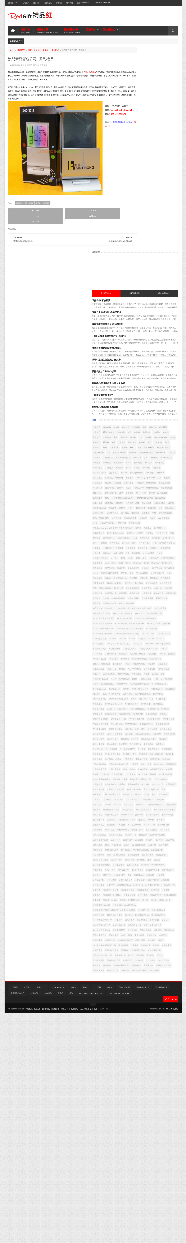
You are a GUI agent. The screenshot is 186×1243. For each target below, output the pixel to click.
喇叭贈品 (144, 694)
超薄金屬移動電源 (135, 1101)
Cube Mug (132, 314)
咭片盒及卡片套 (134, 359)
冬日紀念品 (166, 273)
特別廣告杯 (159, 930)
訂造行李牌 (167, 1066)
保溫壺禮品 (166, 644)
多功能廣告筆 (165, 414)
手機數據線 (167, 434)
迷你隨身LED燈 (154, 1117)
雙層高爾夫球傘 (145, 1167)
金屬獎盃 (142, 515)
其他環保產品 (144, 659)
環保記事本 (133, 956)
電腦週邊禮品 (148, 530)
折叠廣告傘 (133, 820)
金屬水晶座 (133, 1142)
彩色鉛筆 (144, 790)
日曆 (158, 454)
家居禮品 (132, 258)
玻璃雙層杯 (133, 940)
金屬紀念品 (133, 1147)
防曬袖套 (144, 525)
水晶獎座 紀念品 (157, 890)
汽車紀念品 (143, 900)
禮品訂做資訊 (134, 233)
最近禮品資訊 (135, 89)
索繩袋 (160, 1006)
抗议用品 (154, 815)
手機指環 (148, 810)
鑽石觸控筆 (133, 525)
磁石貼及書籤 (146, 324)
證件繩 (162, 1076)
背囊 (167, 339)
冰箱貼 (161, 409)
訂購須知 (91, 28)
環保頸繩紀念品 (147, 956)
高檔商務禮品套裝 (135, 1192)
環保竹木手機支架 (164, 464)
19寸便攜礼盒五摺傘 (152, 548)
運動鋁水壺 (157, 1132)
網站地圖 (59, 3)
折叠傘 (164, 815)
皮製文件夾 (151, 966)
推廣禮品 (21, 49)
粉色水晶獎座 (140, 996)
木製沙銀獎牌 (146, 870)
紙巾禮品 (144, 1006)
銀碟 (157, 248)
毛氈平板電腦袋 (153, 459)
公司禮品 (171, 223)
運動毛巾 (150, 288)
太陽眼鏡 (158, 719)
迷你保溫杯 (145, 1111)
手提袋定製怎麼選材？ (138, 191)
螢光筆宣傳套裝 (155, 490)
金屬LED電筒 (161, 1137)
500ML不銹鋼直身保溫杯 (164, 578)
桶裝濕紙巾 (133, 880)
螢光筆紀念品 (168, 1026)
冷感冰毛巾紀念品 (135, 669)
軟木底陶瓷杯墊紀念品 (153, 1106)
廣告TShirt (41, 1218)
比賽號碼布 (139, 459)
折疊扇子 (167, 439)
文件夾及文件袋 (155, 298)
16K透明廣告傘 (134, 548)
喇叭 (144, 414)
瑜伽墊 (143, 940)
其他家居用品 (152, 404)
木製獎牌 (163, 319)
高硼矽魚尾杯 (152, 1197)
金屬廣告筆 (161, 510)
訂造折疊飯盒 (134, 1061)
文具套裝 (132, 845)
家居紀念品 (149, 359)
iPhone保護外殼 (158, 609)
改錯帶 (159, 840)
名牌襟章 (167, 354)
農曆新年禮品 (134, 505)
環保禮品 (132, 243)
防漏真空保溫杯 (151, 379)
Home (12, 49)
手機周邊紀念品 (134, 810)
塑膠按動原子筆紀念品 (153, 704)
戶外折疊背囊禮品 (135, 800)
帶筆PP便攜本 (166, 749)
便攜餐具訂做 (146, 394)
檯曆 (130, 459)
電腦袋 (151, 329)
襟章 (130, 1031)
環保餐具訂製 (134, 961)
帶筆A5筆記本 (152, 749)
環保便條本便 (134, 946)
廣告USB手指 (133, 424)
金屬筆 (143, 329)
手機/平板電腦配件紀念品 (139, 434)
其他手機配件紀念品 (136, 409)
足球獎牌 (150, 500)
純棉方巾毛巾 (166, 1001)
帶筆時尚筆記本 (134, 754)
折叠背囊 (132, 439)
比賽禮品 (167, 885)
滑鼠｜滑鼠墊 (34, 49)
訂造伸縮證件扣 (147, 1051)
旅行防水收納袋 (143, 850)
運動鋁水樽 (153, 344)
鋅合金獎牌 (155, 520)
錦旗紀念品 (167, 520)
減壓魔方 (162, 905)
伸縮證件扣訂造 (165, 629)
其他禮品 (152, 409)
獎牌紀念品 (133, 324)
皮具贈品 (156, 474)
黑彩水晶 (132, 1202)
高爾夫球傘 (162, 329)
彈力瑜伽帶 (133, 790)
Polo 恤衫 (157, 303)
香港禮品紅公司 (161, 1218)
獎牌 (149, 243)
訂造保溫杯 (170, 369)
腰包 (130, 1021)
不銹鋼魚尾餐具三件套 (137, 619)
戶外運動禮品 (162, 800)
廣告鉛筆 (150, 785)
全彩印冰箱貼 (150, 654)
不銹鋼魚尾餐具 (165, 614)
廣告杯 (141, 238)
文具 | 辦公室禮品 (135, 454)
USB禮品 (165, 248)
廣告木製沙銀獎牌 (164, 770)
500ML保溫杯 (163, 583)
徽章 (140, 429)
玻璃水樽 (150, 935)
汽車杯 (168, 895)
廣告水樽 (132, 298)
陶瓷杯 (156, 243)
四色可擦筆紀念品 (148, 699)
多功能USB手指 (141, 268)
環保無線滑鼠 (134, 951)
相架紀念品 (133, 976)
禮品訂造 (138, 228)
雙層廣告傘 (145, 1162)
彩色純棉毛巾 (162, 359)
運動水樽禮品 (168, 505)
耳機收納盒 (159, 1016)
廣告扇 (153, 424)
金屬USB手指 (133, 283)
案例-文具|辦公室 (152, 875)
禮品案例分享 (72, 29)
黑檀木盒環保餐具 (146, 1202)
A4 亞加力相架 (134, 594)
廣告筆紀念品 (134, 780)
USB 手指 (156, 604)
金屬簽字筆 (167, 1142)
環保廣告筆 (147, 946)
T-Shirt (131, 248)
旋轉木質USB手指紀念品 (156, 855)
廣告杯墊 (132, 775)
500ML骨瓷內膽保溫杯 (137, 588)
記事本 (131, 1076)
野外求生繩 (149, 1137)
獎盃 (167, 253)
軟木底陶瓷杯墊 (134, 1106)
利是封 (159, 314)
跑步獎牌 (150, 1101)
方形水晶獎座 (144, 845)
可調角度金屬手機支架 (166, 679)
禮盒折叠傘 (133, 986)
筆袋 (130, 485)
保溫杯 (141, 243)
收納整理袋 (133, 840)
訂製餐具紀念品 (159, 1046)
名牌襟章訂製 (168, 684)
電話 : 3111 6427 (83, 3)
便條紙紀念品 (134, 334)
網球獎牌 (132, 1016)
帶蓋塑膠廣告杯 (151, 754)
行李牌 (131, 344)
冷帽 (159, 664)
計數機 (169, 1071)
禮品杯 (149, 248)
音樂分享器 (149, 1182)
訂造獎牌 (132, 1066)
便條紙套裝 (167, 639)
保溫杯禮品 (145, 354)
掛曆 (130, 449)
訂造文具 (146, 1061)
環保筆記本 (156, 469)
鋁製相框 (132, 1152)
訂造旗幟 (156, 1061)
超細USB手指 (133, 1081)
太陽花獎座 (169, 719)
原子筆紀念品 (154, 674)
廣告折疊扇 (163, 424)
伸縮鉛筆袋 (133, 634)
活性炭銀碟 (151, 905)
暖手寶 (131, 865)
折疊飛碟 (170, 825)
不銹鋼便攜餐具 (134, 614)
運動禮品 (170, 374)
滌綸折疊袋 (133, 910)
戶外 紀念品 (143, 795)
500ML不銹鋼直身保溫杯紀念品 (141, 583)
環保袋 (131, 288)
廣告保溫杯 (133, 764)
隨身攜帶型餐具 (165, 525)
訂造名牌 (132, 1056)
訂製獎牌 (168, 490)
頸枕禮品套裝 (146, 1187)
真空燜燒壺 (151, 976)
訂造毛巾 (167, 1061)
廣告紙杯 (132, 429)
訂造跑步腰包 (134, 1071)
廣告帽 (131, 319)
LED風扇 (131, 599)
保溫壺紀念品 (134, 649)
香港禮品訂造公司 (17, 1224)
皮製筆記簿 (163, 966)
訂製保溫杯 (146, 1036)
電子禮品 (132, 1177)
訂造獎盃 (142, 1066)
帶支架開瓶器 (168, 744)
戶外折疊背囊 (157, 795)
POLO (167, 258)
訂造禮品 (132, 223)
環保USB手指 (170, 940)
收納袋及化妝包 (147, 840)
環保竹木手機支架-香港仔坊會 (142, 108)
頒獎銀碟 (160, 1182)
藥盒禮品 (146, 1026)
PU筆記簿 (172, 384)
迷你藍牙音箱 (148, 505)
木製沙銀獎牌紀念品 (163, 870)
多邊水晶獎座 (146, 719)
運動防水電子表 (134, 1137)
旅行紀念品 (133, 293)
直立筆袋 (163, 971)
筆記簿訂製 (159, 324)
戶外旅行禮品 (150, 429)
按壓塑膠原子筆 (134, 835)
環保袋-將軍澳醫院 (136, 96)
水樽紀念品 (157, 895)
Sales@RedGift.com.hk (102, 3)
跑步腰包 (160, 500)
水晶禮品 (154, 293)
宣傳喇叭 (164, 724)
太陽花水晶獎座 (134, 419)
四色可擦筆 (133, 699)
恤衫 (130, 263)
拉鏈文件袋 (146, 830)
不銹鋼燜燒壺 (150, 614)
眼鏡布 (162, 976)
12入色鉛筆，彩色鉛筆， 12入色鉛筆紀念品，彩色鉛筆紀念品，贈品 (152, 542)
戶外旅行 (140, 319)
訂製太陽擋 (133, 1041)
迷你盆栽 (168, 1111)
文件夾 (168, 840)
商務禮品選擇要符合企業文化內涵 (143, 179)
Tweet (19, 209)
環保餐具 (154, 273)
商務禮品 (140, 248)
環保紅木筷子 (148, 951)
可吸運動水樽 (148, 679)
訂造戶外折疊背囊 (146, 1056)
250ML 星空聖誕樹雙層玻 (138, 563)
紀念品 (151, 223)
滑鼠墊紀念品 (152, 910)
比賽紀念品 (167, 283)
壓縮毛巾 (132, 709)
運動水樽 (165, 308)
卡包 (144, 674)
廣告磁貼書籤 (158, 775)
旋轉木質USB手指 (135, 855)
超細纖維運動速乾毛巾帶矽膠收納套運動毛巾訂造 (149, 1091)
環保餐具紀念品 (163, 956)
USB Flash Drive (168, 243)
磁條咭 (143, 479)
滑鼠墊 (166, 364)
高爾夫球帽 (163, 1192)
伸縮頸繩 (144, 634)
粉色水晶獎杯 (154, 996)
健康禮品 (156, 354)
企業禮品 (159, 228)
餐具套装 (132, 535)
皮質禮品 (132, 971)
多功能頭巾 (169, 714)
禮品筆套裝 (159, 981)
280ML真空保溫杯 (159, 563)
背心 (149, 253)
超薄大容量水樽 (148, 1096)
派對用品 (144, 308)
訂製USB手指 (133, 1036)
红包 (161, 369)
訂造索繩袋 (153, 495)
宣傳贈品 (158, 734)
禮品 (154, 233)
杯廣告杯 (138, 875)
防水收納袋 (133, 1157)
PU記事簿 (160, 599)
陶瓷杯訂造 (155, 1157)
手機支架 (156, 434)
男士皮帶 (146, 961)
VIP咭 (152, 389)
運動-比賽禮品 (154, 1127)
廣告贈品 (55, 49)
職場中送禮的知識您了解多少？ (142, 155)
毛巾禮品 (132, 890)
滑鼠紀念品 (133, 920)
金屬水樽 (132, 515)
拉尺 (136, 830)
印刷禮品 (170, 409)
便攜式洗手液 (134, 639)
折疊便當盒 (143, 439)
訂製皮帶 (146, 1046)
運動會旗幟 (167, 1127)
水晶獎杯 (146, 895)
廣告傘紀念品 (146, 764)
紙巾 (161, 339)
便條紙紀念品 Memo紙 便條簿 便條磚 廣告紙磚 (148, 399)
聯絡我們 (69, 3)
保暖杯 (131, 644)
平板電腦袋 (169, 314)
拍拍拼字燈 (158, 830)
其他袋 (151, 664)
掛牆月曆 (138, 449)
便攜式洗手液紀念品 (150, 639)
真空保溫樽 (133, 479)
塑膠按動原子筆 (134, 704)
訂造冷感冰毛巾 (163, 1051)
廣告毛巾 (150, 278)
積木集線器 (161, 986)
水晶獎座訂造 (134, 895)
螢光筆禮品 (133, 329)
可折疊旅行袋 (134, 414)
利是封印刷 (161, 334)
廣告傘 (160, 258)
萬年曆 (143, 490)
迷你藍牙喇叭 (134, 374)
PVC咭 (130, 389)
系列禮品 (167, 278)
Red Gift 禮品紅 (171, 1238)
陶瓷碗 (166, 1157)
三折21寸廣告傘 (164, 389)
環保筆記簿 (169, 469)
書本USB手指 (142, 865)
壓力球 (169, 704)
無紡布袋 (132, 925)
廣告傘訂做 (133, 273)
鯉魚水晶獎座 (166, 1197)
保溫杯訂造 (147, 649)
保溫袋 (157, 649)
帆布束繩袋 (155, 419)
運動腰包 (146, 1132)
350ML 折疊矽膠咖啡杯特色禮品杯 (142, 573)
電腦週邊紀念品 (134, 1182)
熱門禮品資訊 (152, 89)
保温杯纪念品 (142, 644)
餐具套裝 (158, 1187)
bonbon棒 (144, 609)
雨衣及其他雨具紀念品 (137, 1172)
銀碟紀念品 (143, 520)
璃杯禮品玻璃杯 (155, 940)
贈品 (130, 228)
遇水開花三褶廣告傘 (136, 1127)
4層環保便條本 (159, 384)
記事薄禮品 (141, 344)
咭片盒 (131, 689)
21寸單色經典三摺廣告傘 (138, 349)
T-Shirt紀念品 (143, 604)
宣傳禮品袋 (133, 734)
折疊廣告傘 (155, 439)
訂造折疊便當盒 (163, 1056)
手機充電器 (151, 319)
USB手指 (131, 238)
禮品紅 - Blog (13, 3)
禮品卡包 (148, 981)
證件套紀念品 (150, 1076)
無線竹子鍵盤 (160, 925)
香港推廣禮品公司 (142, 1218)
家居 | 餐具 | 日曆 (153, 739)
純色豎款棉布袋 (156, 485)
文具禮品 (150, 238)
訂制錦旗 (161, 1031)
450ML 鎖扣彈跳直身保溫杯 (139, 578)
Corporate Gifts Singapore (90, 1224)
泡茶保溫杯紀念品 (135, 905)
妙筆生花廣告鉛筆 (135, 724)
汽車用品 (132, 900)
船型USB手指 (140, 1021)
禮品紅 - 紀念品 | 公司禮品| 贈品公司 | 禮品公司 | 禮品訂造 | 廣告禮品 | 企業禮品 (62, 1238)
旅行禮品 (150, 454)
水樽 (158, 278)
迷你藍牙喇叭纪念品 (136, 1117)
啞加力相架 (133, 694)
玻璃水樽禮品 (163, 935)
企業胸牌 (146, 624)
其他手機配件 (166, 404)
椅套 (147, 885)
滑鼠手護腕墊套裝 (135, 915)
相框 (142, 976)
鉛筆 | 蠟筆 (163, 1147)
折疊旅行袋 (159, 820)
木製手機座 (133, 870)
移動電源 (152, 339)
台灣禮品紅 (35, 1224)
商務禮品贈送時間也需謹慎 (140, 202)
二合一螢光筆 (134, 624)
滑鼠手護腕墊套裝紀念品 (156, 915)
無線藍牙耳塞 (134, 930)
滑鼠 (94, 71)
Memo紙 (141, 599)
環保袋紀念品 (162, 951)
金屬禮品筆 (153, 515)
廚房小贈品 (159, 759)
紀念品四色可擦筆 (150, 1001)
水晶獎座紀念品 (143, 364)
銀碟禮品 (132, 520)
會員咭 (166, 454)
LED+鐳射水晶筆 (166, 594)
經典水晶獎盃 (153, 1011)
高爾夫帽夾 (151, 1192)
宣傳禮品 (142, 223)
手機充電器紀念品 (160, 805)
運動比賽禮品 (134, 1132)
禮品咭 (171, 479)
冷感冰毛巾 (149, 258)
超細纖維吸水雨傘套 (150, 1081)
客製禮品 (48, 1224)
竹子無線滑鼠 (166, 991)
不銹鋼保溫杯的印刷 (160, 349)
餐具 (163, 344)
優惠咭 (131, 404)
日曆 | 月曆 (149, 860)
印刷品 (172, 293)
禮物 (169, 238)
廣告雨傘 (154, 268)
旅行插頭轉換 (134, 339)
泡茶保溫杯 (155, 900)
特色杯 (131, 369)
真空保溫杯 (167, 474)
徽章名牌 (132, 795)
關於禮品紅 (48, 3)
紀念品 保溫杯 (140, 485)
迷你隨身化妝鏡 (134, 1122)
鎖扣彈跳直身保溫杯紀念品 (158, 1152)
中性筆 (153, 619)
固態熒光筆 (163, 699)
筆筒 (130, 996)
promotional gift (146, 314)
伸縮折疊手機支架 (160, 624)
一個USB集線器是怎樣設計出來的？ (144, 131)
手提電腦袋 (145, 805)
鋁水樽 (131, 303)
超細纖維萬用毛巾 (135, 500)
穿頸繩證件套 (152, 991)
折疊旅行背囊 (146, 820)
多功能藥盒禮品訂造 (136, 714)
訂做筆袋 (150, 1031)
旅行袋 (131, 850)
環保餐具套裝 (144, 474)
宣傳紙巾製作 (146, 734)
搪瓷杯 (168, 835)
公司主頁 (26, 3)
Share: (170, 599)
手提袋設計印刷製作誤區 (139, 167)
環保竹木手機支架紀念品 (138, 469)
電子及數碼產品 (143, 303)
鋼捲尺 (141, 1152)
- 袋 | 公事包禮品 (161, 535)
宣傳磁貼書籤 (160, 729)
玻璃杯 (141, 935)
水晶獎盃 (156, 364)
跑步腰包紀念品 (163, 1101)
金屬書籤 (132, 379)
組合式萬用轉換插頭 (136, 1011)
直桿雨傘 (152, 971)
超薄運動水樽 (163, 1096)
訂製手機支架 (146, 1041)
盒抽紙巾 (142, 971)
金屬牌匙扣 (145, 1142)
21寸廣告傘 (145, 384)
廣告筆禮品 (162, 288)
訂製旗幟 (158, 1041)
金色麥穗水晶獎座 (148, 1147)
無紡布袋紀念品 (145, 925)
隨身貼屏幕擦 (134, 530)
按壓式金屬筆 (150, 835)
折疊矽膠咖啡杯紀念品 (153, 825)
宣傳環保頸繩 (146, 729)
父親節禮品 (147, 930)
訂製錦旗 (142, 495)
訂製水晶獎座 (134, 1046)
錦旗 (130, 268)
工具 (146, 419)
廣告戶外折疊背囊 (135, 770)
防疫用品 (144, 1157)
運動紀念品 (133, 510)
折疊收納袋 (133, 444)
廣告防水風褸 (162, 785)
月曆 (173, 454)
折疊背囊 (144, 444)
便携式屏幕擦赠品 (158, 634)
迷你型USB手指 (153, 263)
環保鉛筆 (132, 474)
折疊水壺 (170, 820)
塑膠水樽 (152, 414)
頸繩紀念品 (133, 384)
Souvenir (131, 604)
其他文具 (132, 659)
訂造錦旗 (160, 1071)
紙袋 (152, 1006)
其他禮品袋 (133, 664)
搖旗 (160, 835)
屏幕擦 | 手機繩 (152, 744)
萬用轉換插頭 (154, 1021)
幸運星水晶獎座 (134, 759)
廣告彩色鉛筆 (160, 764)
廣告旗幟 (150, 770)
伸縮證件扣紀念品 (148, 629)
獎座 (169, 930)
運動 (158, 505)
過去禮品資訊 (169, 89)
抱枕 (130, 830)
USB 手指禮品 (142, 389)
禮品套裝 (140, 288)
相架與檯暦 (141, 369)
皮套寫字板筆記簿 (135, 966)
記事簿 (139, 1076)
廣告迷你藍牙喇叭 (135, 785)
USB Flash (158, 253)
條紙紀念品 (163, 880)
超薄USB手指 (133, 1096)
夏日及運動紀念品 (135, 278)
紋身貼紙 (152, 369)
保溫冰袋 (154, 644)
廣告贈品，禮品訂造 (150, 780)
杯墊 (130, 875)
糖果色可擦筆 (168, 996)
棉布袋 (131, 885)
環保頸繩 (154, 308)
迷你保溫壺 (133, 1111)
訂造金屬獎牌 (148, 1071)
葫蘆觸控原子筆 (169, 1021)
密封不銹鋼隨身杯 (135, 744)
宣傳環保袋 (133, 729)
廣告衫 (142, 253)
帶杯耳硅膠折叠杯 (135, 749)
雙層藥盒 (132, 1167)
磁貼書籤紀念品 (134, 981)
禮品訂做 (171, 233)
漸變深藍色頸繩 (147, 920)
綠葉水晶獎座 (168, 1011)
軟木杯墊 (170, 1106)
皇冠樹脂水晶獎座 (160, 961)
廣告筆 (162, 233)
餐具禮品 (168, 1187)
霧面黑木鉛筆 (162, 530)
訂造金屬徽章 (166, 495)
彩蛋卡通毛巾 (156, 790)
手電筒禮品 (143, 815)
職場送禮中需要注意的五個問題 (142, 120)
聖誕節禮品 (133, 490)
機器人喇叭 (156, 885)
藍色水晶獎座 (134, 1026)
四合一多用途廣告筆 (159, 694)
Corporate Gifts (149, 594)
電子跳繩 (142, 1177)
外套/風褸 (132, 253)
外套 (140, 709)
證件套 (164, 293)
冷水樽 (149, 669)
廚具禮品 (148, 759)
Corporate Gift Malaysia (119, 1224)
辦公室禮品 (139, 263)
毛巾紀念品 (143, 890)
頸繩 (163, 379)
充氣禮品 (140, 404)
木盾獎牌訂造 (166, 865)
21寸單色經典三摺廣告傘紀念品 (141, 558)
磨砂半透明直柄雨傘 (157, 479)
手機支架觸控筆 (161, 810)
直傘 (144, 339)
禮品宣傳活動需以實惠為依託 (141, 143)
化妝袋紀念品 (134, 674)
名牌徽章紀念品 (152, 684)
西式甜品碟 (139, 1031)
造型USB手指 (168, 263)
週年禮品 (160, 374)
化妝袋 (169, 669)
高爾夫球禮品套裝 (135, 1197)
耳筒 (169, 1016)
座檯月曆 (167, 419)
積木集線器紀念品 (135, 991)
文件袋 (131, 364)
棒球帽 (139, 885)
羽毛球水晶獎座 (145, 1016)
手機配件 (132, 815)
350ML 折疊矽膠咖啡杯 (162, 568)
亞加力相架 (133, 354)
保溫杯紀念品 (148, 334)
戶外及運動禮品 (167, 268)
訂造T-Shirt (132, 1051)
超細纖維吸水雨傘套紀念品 (139, 1086)
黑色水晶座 (161, 1202)
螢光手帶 (156, 1026)
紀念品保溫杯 (134, 1001)
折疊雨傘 (154, 444)
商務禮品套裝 (162, 689)
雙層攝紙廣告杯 (159, 1162)
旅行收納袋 (169, 845)
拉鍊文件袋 (166, 444)
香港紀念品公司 (124, 1218)
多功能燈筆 (149, 709)
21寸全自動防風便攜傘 (137, 553)
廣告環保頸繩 (144, 775)
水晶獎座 (160, 238)
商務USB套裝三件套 (144, 689)
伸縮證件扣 (133, 629)
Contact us (171, 1229)
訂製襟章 (132, 495)
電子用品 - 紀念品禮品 (159, 1172)
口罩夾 (166, 674)
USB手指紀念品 (169, 604)
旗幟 (140, 258)
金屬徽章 (146, 283)
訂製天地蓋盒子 (161, 1036)
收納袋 (162, 449)
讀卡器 (170, 1076)
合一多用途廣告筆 (135, 684)
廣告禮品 (161, 223)
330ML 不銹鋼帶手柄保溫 (138, 568)
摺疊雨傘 (142, 298)
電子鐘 (45, 49)
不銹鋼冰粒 (133, 394)
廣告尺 (145, 424)
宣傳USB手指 (151, 724)
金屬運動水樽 (166, 515)
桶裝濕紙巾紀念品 (148, 880)
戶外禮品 (156, 283)
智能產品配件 (162, 860)
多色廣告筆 (133, 719)
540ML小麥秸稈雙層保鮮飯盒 (162, 588)
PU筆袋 (151, 599)
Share (41, 209)
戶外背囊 (150, 800)
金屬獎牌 (156, 1142)
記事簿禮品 (169, 298)
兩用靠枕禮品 (164, 654)
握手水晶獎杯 (150, 449)
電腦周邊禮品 (163, 1177)
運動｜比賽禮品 (147, 510)
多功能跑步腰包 (154, 714)
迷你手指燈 (157, 1111)
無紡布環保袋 (162, 920)
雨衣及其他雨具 (161, 1167)
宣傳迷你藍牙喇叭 (135, 739)
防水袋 (153, 525)
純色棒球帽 (133, 1006)
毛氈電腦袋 (167, 459)
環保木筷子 (159, 946)
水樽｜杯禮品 (134, 464)
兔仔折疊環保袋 (134, 654)
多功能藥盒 (162, 709)
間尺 (140, 379)
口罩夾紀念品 (134, 679)
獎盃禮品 (132, 935)
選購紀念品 (47, 29)
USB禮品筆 (132, 609)
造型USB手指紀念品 (152, 1122)
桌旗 (165, 875)
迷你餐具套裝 (148, 374)
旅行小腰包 (157, 845)
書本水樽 (154, 865)
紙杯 (167, 485)
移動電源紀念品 (147, 986)
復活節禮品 (169, 790)
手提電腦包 (133, 805)
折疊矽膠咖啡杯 (134, 825)
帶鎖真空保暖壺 (167, 754)
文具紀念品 (133, 308)
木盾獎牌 (144, 293)
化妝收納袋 (159, 669)
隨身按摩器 (133, 1162)
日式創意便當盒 (134, 860)
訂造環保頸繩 (154, 1066)
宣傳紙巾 (167, 303)
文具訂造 (144, 273)
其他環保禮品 (158, 659)
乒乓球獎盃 (163, 619)
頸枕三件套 (133, 1187)
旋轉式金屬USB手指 (161, 850)
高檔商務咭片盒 (145, 535)
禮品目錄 (36, 3)
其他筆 (143, 664)
